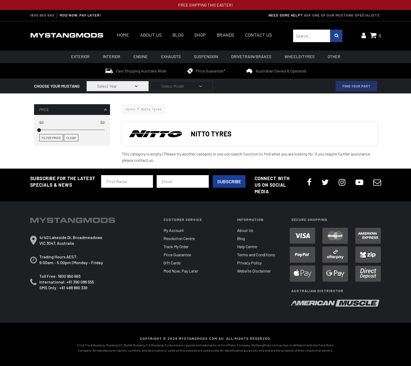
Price (44, 109)
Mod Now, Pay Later (180, 270)
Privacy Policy (249, 262)
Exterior (80, 56)
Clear (71, 138)
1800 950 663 (42, 15)
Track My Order (176, 246)
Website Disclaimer (254, 270)
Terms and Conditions (256, 254)
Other (334, 56)
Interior (111, 56)
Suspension (206, 56)
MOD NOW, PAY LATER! (80, 15)
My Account (173, 230)
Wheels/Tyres (299, 56)
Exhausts (171, 56)
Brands (225, 35)
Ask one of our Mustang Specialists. (342, 15)
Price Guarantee (177, 254)
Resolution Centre (179, 238)
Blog (178, 35)
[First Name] (127, 181)
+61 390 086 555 (80, 281)
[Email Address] (183, 181)
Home (123, 35)
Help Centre (247, 246)
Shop (200, 35)
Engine (140, 56)
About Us (151, 35)
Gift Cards (172, 262)
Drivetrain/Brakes (251, 56)
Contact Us (258, 35)
